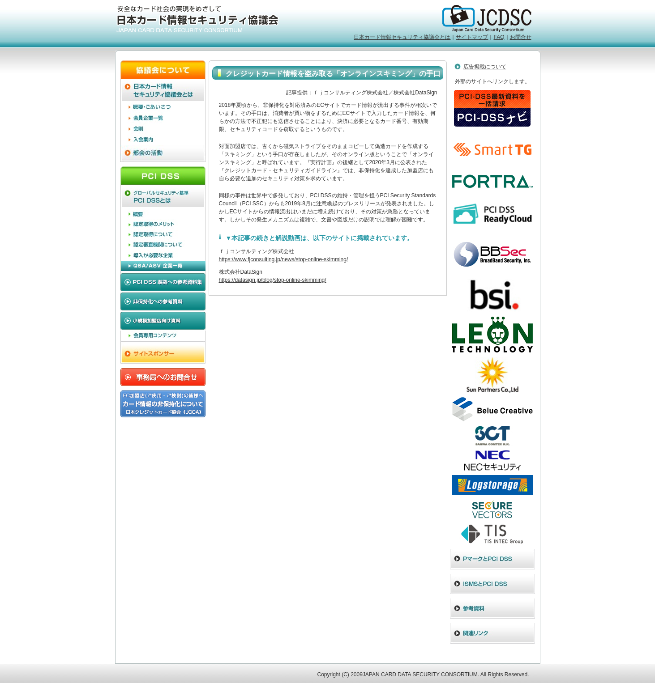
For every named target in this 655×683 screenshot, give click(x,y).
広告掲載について (484, 67)
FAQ (498, 37)
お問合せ (520, 37)
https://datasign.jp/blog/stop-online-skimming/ (272, 280)
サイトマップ (472, 37)
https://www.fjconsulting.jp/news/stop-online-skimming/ (283, 259)
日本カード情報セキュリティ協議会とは (402, 37)
